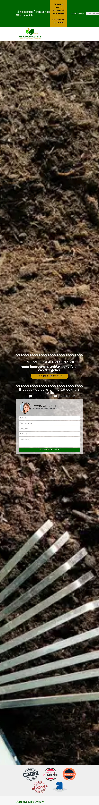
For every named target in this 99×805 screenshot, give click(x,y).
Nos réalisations (49, 376)
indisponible (23, 11)
